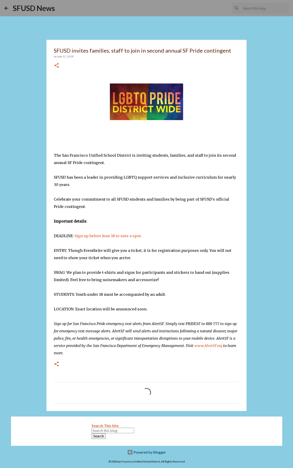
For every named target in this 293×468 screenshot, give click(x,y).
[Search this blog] (265, 8)
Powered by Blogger (146, 452)
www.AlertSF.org (208, 345)
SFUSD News (34, 8)
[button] (56, 66)
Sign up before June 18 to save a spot (108, 236)
